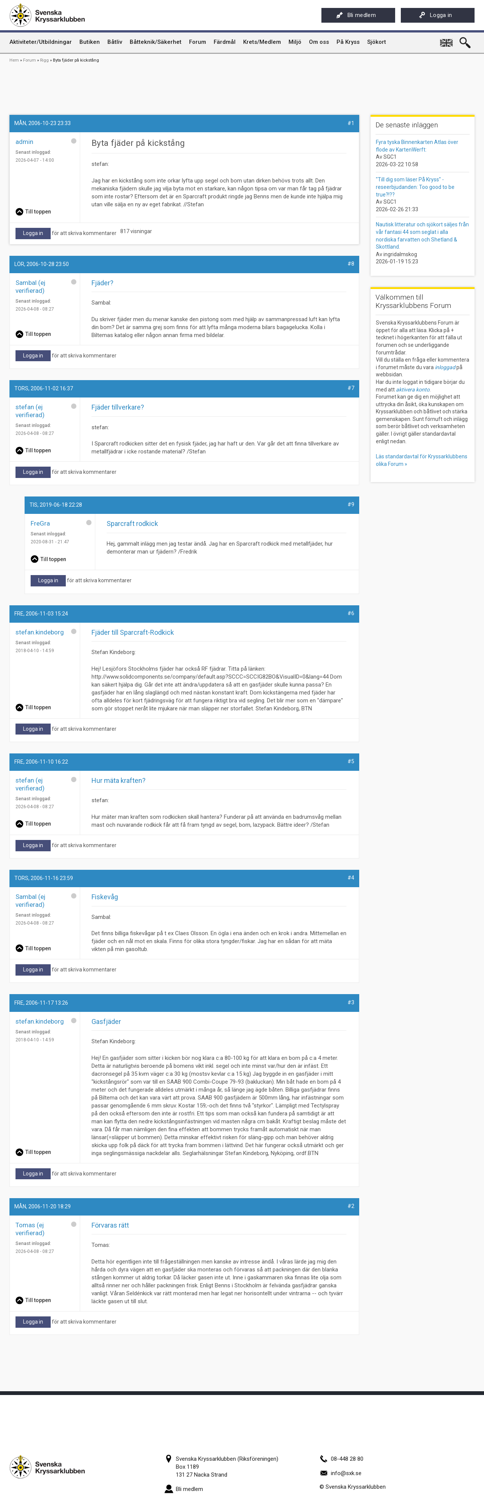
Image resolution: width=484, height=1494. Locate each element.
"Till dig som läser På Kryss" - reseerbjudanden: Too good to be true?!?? (415, 186)
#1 (350, 123)
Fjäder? (102, 283)
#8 (350, 264)
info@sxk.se (340, 1473)
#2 (350, 1206)
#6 (350, 613)
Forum (29, 60)
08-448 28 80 (341, 1458)
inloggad (445, 367)
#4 (350, 878)
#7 (350, 388)
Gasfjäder (106, 1021)
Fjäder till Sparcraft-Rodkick (133, 632)
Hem (14, 60)
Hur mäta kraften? (119, 780)
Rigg (44, 60)
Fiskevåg (105, 897)
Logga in (435, 15)
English (447, 40)
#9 (350, 504)
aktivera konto (413, 390)
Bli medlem (356, 15)
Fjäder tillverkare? (118, 407)
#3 (350, 1002)
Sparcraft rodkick (132, 523)
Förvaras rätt (110, 1225)
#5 (350, 761)
